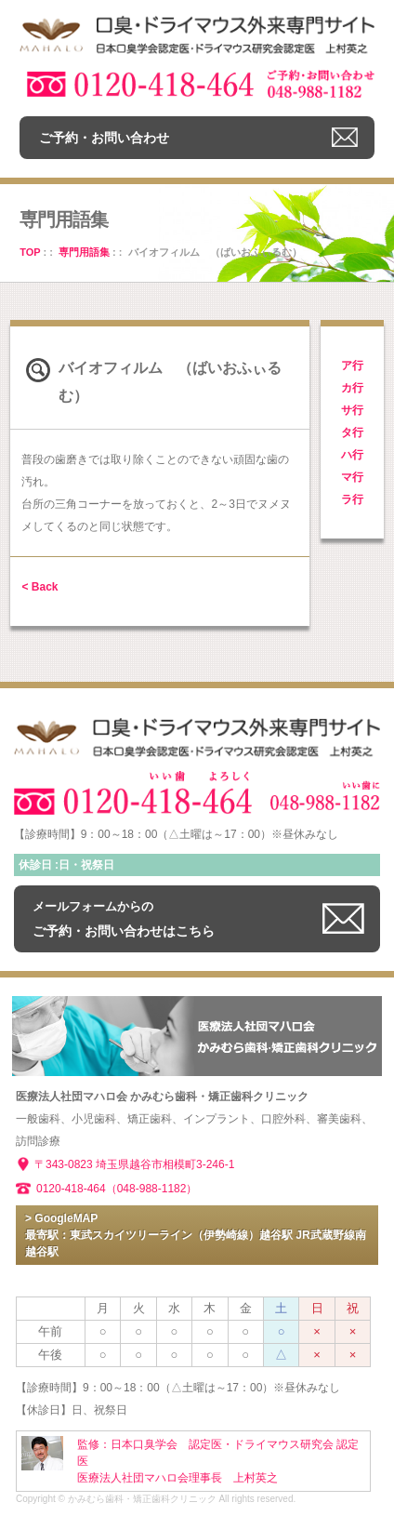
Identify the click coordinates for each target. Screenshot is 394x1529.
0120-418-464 (71, 1188)
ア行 (352, 365)
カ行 (352, 387)
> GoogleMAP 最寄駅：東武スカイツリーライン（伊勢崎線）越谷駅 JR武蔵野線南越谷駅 (195, 1235)
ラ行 (352, 499)
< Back (39, 586)
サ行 (352, 410)
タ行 (352, 432)
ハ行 (352, 454)
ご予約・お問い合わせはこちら (124, 918)
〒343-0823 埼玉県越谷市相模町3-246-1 (134, 1164)
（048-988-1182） (152, 1188)
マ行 (352, 477)
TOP (30, 252)
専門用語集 (84, 252)
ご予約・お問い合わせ (104, 137)
